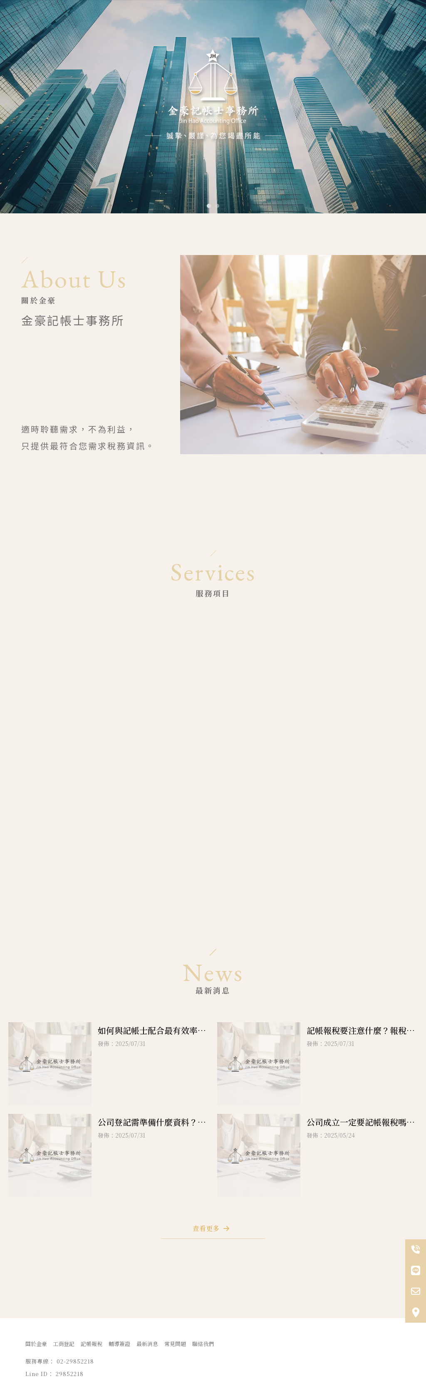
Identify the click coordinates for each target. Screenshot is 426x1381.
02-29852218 (362, 863)
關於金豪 (36, 1343)
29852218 (355, 876)
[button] (209, 206)
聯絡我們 (203, 1344)
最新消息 (147, 1344)
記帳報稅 (91, 1344)
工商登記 (63, 1344)
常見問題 (175, 1344)
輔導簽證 (119, 1344)
